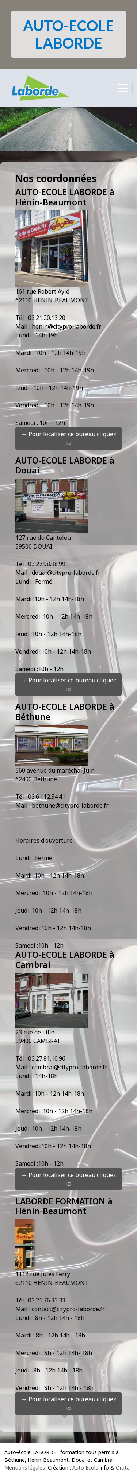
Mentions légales (24, 1467)
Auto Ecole (85, 1467)
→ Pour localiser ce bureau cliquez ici (68, 438)
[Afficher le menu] (123, 88)
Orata (123, 1467)
